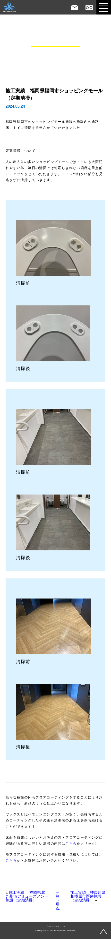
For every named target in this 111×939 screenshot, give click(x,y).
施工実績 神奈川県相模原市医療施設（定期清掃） (87, 896)
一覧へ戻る (58, 900)
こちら (71, 843)
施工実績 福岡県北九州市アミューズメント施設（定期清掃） (27, 896)
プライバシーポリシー (55, 927)
